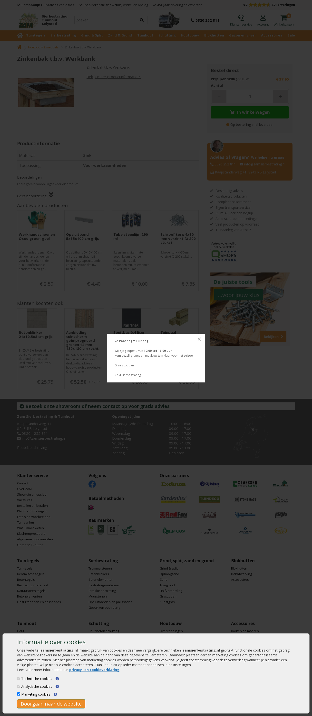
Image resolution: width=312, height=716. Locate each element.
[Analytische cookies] (18, 686)
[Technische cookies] (18, 678)
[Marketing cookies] (18, 694)
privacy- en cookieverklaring (94, 669)
